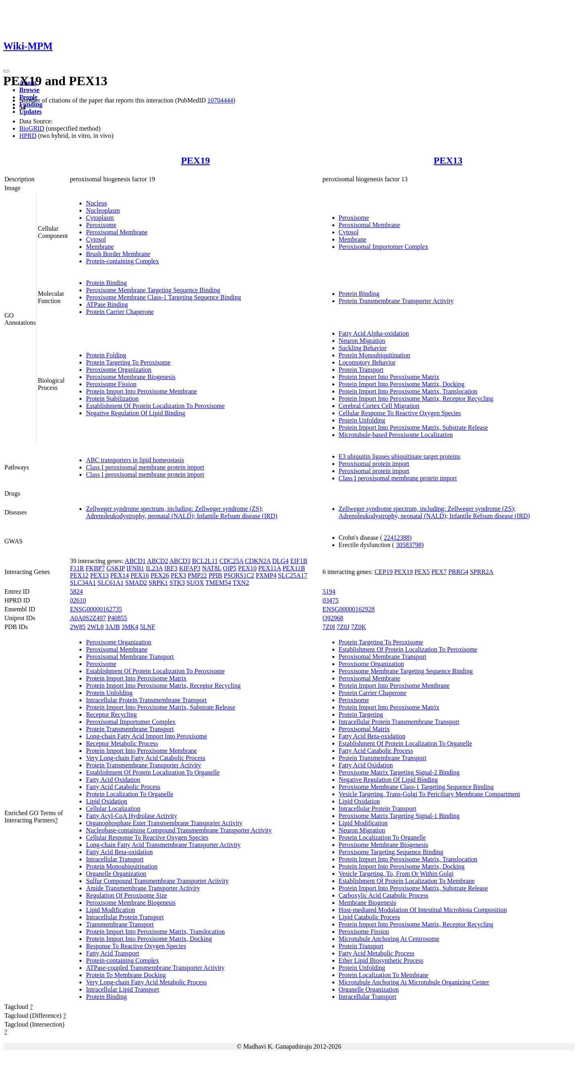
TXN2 (241, 582)
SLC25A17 (292, 575)
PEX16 (139, 575)
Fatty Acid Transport (112, 953)
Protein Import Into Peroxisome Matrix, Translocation (408, 391)
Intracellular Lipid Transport (122, 989)
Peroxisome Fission (111, 384)
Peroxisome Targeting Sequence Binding (391, 852)
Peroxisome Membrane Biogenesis (130, 376)
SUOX (195, 582)
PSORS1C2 (239, 575)
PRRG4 (458, 571)
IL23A (154, 568)
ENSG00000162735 (96, 609)
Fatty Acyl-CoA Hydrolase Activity (131, 815)
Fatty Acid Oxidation (113, 779)
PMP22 (197, 575)
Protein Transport (361, 369)
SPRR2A (482, 571)
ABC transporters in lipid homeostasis (135, 460)
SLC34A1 (83, 582)
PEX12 (79, 575)
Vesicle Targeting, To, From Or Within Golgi (396, 873)
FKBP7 (95, 568)
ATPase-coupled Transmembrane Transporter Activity (155, 967)
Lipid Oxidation (106, 801)
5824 (76, 591)
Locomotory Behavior (367, 362)
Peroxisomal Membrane (116, 232)
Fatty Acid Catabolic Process (123, 786)
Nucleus (96, 203)
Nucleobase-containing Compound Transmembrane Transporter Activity (179, 830)
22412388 (396, 537)
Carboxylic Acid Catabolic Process (384, 895)
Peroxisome (101, 224)
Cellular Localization (113, 808)
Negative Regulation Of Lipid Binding (135, 413)
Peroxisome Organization (118, 369)
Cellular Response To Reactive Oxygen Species (400, 413)
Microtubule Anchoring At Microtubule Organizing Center (414, 982)
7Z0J (343, 626)
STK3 (177, 582)
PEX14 (119, 575)
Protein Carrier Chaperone (120, 311)
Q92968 (333, 618)
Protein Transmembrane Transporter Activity (396, 300)
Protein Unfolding (362, 420)
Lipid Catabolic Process (369, 917)
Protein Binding (106, 282)
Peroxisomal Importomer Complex (383, 246)
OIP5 (229, 568)
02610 (78, 600)
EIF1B (298, 560)
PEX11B (294, 568)
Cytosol (96, 239)
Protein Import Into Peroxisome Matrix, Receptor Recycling (416, 398)
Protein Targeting (361, 714)
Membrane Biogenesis (368, 902)
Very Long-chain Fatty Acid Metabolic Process (146, 982)
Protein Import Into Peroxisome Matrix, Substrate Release (413, 427)
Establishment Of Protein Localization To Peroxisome (155, 405)
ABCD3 (179, 560)
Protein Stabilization (112, 398)
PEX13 (448, 160)
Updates (30, 111)
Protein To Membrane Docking (126, 974)
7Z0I (329, 626)
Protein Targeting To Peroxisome (128, 362)
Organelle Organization (116, 873)
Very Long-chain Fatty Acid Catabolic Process (145, 757)
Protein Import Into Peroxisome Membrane (141, 391)
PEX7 (439, 571)
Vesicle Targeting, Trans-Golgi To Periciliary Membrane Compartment (429, 794)
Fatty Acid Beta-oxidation (119, 852)
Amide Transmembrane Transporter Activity (143, 888)
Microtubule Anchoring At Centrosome (389, 938)
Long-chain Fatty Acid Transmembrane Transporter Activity (163, 844)
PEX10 (247, 568)
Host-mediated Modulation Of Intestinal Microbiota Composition (423, 909)
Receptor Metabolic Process (122, 743)
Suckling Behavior (363, 347)
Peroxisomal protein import (374, 463)
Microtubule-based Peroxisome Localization (396, 434)
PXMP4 (266, 575)
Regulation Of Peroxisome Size (126, 895)
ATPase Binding (107, 304)
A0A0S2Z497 (88, 618)
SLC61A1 (111, 582)
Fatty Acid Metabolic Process (377, 953)
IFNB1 (135, 568)
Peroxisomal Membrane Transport (130, 656)
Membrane (100, 246)
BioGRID (31, 128)
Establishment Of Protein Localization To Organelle (153, 772)
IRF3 (170, 568)
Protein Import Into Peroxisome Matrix (389, 376)
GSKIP (115, 568)
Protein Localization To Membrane (384, 974)
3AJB (112, 626)
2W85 (77, 626)
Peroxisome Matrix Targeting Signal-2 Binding (399, 772)
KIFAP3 (189, 568)
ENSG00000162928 (349, 609)
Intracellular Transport (115, 859)
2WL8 (95, 626)
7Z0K (358, 626)
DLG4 (280, 560)
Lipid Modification (110, 909)
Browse (29, 89)
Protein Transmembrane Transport (130, 729)
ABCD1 (135, 560)
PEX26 (160, 575)
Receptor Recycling (111, 714)
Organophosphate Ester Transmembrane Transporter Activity (164, 823)
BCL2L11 (205, 560)
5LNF (147, 626)
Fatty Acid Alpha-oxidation (374, 333)
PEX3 (178, 575)
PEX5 (421, 571)
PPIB (215, 575)
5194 (329, 591)
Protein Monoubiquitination (374, 355)
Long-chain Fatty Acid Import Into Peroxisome (146, 736)
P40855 (117, 618)
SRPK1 (158, 582)
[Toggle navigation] (6, 71)
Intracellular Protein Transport (125, 917)
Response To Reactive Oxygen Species (136, 946)
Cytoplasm (100, 217)
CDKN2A (258, 560)
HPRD (28, 135)
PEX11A (269, 568)
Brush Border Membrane (118, 253)
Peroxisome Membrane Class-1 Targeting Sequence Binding (163, 297)
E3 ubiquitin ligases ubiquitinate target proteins (399, 456)
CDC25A (232, 560)
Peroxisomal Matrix (364, 729)
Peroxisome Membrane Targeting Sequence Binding (153, 290)
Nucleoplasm (103, 210)
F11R (77, 568)
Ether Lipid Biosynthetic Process (381, 960)
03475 (331, 600)
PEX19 (195, 160)
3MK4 (130, 626)
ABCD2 (157, 560)
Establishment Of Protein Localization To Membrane (407, 880)
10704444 (220, 100)
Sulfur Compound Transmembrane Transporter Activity (157, 880)
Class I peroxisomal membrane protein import (145, 467)
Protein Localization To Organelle (129, 794)
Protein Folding (106, 355)
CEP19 (383, 571)
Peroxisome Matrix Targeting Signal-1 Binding (399, 815)
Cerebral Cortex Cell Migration (379, 405)
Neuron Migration (362, 340)
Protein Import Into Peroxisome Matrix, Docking (402, 384)
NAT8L (211, 568)
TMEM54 (218, 582)
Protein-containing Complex (122, 261)
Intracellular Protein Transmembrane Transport (146, 700)
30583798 (408, 544)
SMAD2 (136, 582)
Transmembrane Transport (120, 924)
